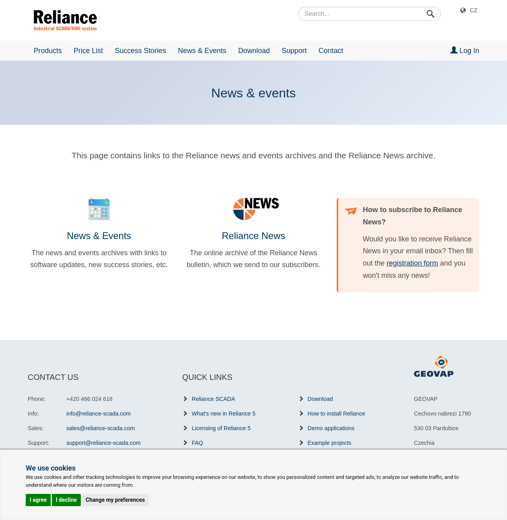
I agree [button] (38, 500)
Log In (464, 50)
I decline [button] (66, 500)
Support (294, 51)
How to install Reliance (337, 413)
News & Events (202, 51)
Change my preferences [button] (115, 500)
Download (254, 51)
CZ (473, 10)
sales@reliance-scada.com (101, 428)
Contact (330, 51)
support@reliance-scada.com (104, 443)
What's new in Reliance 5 (223, 413)
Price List (88, 51)
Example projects (329, 443)
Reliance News (253, 235)
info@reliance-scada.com (99, 413)
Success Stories (140, 51)
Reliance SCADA (213, 399)
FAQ (197, 443)
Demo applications (331, 428)
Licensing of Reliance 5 (221, 428)
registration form (412, 263)
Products (48, 51)
